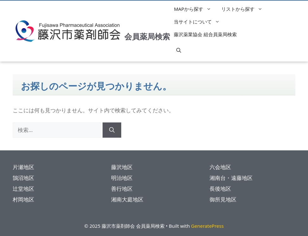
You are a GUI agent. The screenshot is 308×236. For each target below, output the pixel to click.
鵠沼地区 (23, 177)
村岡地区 (23, 199)
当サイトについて (200, 21)
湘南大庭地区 (127, 199)
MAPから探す (195, 9)
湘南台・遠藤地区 (231, 177)
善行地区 (122, 188)
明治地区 (122, 177)
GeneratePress (207, 226)
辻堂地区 (23, 188)
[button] (178, 50)
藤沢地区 (122, 167)
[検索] (112, 130)
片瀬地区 (23, 167)
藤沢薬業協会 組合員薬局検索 (205, 34)
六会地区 (220, 167)
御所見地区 (223, 199)
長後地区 (220, 188)
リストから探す (245, 9)
